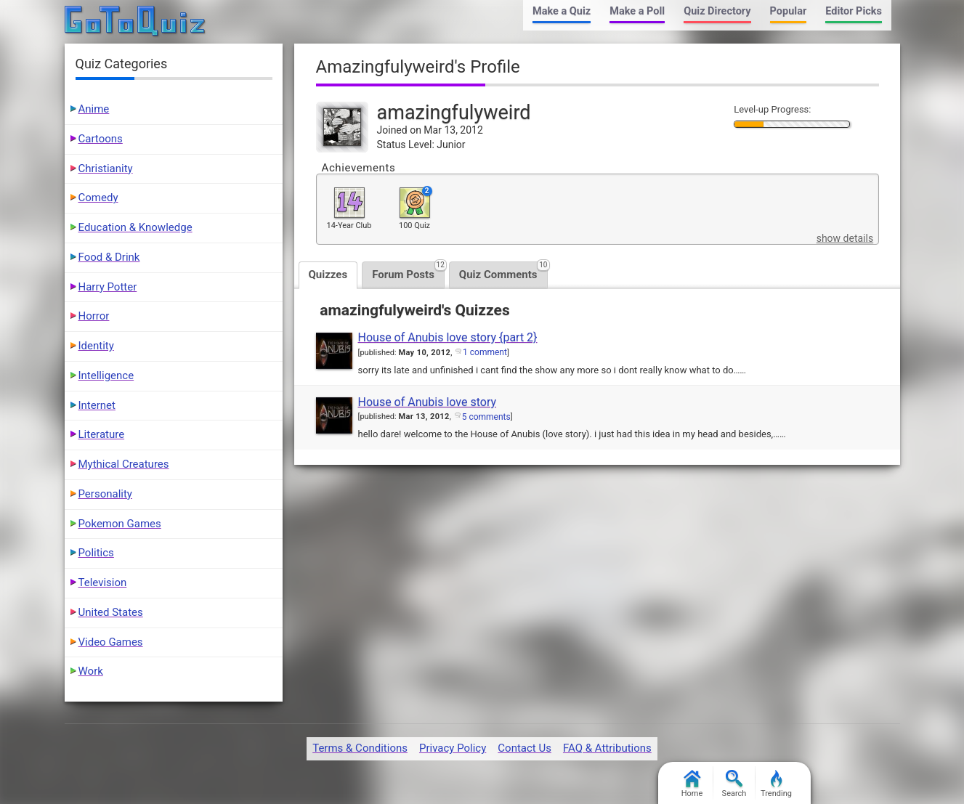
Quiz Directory (717, 11)
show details (845, 238)
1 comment (485, 352)
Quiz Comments (503, 271)
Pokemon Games (119, 523)
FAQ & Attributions (607, 748)
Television (102, 582)
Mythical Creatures (123, 464)
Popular (788, 11)
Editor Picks (853, 11)
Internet (97, 405)
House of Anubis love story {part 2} (448, 337)
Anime (94, 108)
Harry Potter (107, 286)
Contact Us (524, 748)
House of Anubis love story (427, 402)
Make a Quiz (561, 11)
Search (734, 784)
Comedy (98, 197)
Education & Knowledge (135, 227)
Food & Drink (109, 257)
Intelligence (106, 375)
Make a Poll (637, 11)
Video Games (110, 642)
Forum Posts (408, 271)
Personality (105, 493)
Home (692, 784)
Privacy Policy (452, 748)
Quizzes (328, 274)
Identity (96, 345)
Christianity (105, 168)
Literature (101, 434)
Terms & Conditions (360, 748)
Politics (96, 552)
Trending (776, 784)
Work (90, 671)
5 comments (486, 417)
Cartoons (100, 138)
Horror (94, 315)
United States (110, 612)
